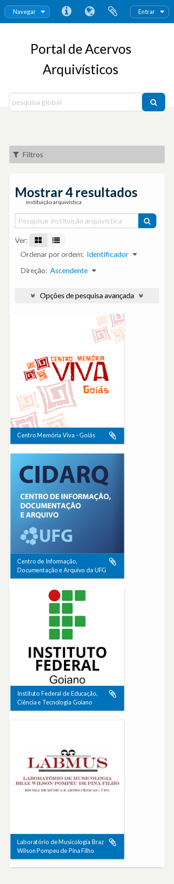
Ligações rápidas (66, 11)
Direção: (33, 270)
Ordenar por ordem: (52, 254)
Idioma (89, 11)
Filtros (28, 154)
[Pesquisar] (153, 102)
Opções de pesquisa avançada (87, 295)
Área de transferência (112, 11)
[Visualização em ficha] (38, 240)
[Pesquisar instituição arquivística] (77, 220)
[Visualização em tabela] (56, 240)
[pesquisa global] (77, 102)
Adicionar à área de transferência (112, 436)
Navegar (24, 11)
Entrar (146, 11)
